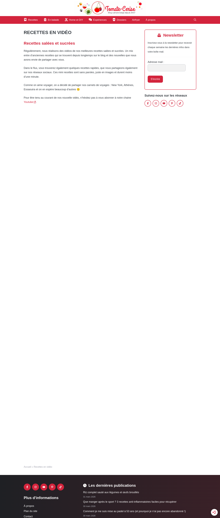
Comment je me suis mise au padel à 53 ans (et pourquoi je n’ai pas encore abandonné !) (134, 511)
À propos (150, 20)
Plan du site (30, 511)
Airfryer (136, 20)
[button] (195, 20)
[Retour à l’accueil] (110, 7)
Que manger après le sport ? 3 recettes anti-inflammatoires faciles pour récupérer (129, 501)
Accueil (27, 467)
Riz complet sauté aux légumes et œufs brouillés (111, 492)
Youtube (28, 102)
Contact (28, 516)
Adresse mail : (156, 62)
